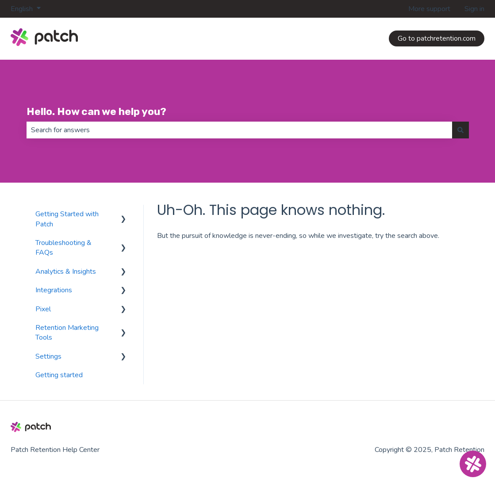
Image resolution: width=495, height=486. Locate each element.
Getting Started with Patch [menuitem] (67, 219)
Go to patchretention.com (437, 38)
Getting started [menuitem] (59, 375)
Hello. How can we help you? (96, 111)
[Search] (460, 130)
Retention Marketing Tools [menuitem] (67, 332)
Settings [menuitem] (48, 356)
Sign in (474, 9)
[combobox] (239, 130)
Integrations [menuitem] (53, 290)
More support (429, 9)
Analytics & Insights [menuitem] (65, 271)
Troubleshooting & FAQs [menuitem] (63, 247)
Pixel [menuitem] (43, 309)
